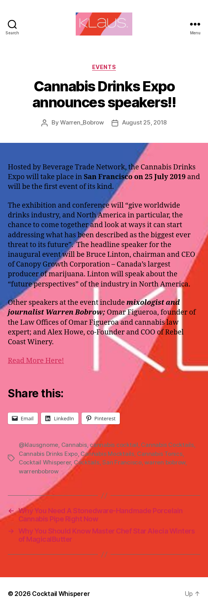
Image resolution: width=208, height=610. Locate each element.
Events (104, 67)
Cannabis (74, 444)
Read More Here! (36, 360)
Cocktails (87, 462)
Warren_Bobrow (82, 122)
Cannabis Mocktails (107, 453)
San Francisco (122, 462)
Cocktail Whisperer (45, 462)
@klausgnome (38, 444)
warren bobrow (164, 462)
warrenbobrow (39, 471)
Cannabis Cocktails (167, 444)
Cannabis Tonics (159, 453)
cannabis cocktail (114, 444)
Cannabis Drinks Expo (48, 453)
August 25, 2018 (144, 122)
